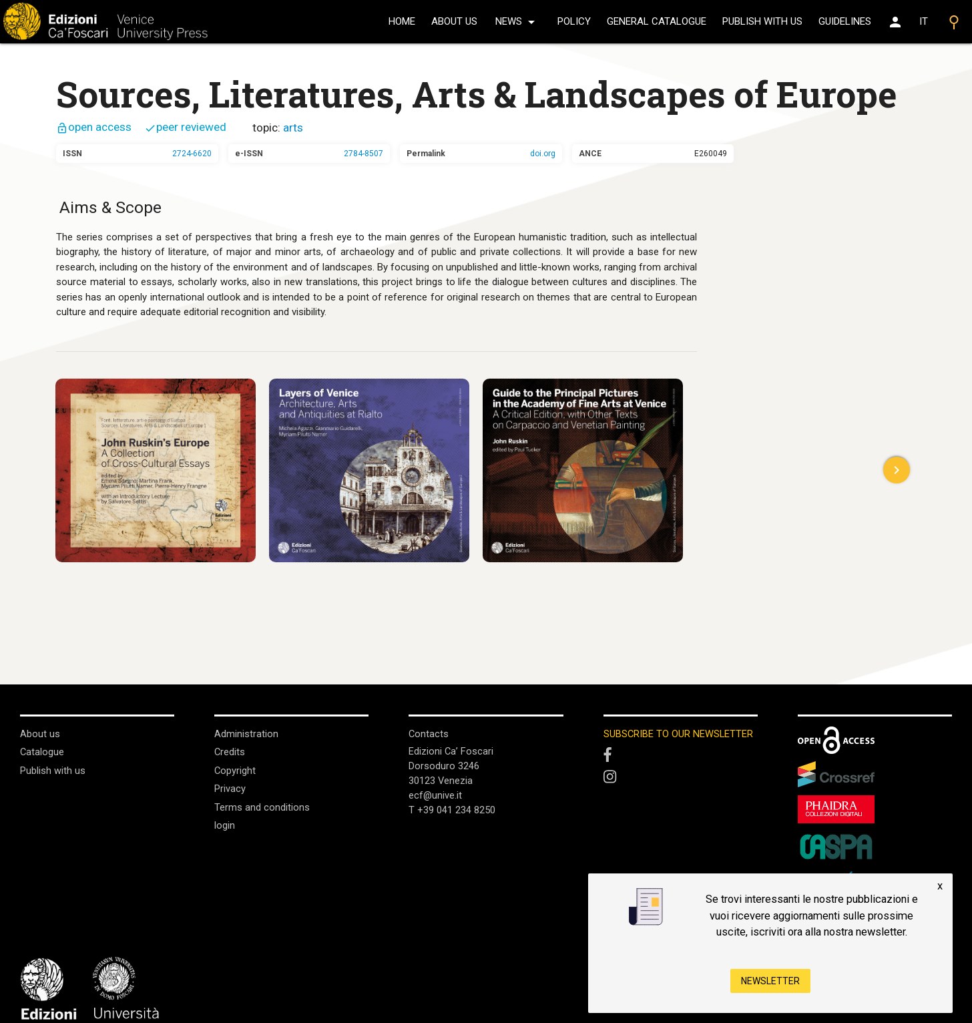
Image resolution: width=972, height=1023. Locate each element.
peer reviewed (185, 127)
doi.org (542, 153)
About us (454, 21)
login (224, 824)
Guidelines (844, 21)
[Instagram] (680, 778)
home (402, 21)
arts (293, 127)
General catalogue (656, 21)
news (517, 22)
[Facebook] (680, 756)
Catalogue (42, 752)
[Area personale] (895, 22)
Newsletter (770, 981)
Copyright (235, 770)
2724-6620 (192, 153)
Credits (230, 752)
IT (923, 21)
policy (574, 21)
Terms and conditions (262, 806)
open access (94, 127)
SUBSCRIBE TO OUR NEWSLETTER (678, 734)
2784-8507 (363, 153)
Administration (246, 734)
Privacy (230, 788)
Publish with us (762, 21)
